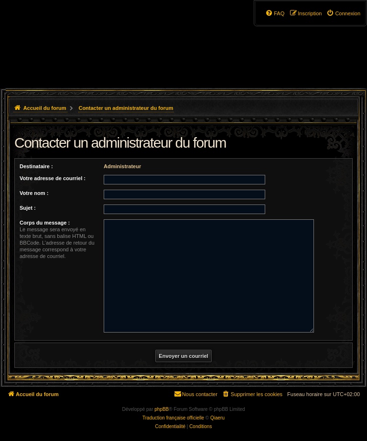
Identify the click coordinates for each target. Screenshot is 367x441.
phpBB (161, 409)
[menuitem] (343, 13)
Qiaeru (217, 417)
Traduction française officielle (173, 417)
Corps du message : (45, 223)
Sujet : (28, 208)
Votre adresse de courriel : (53, 178)
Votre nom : (34, 193)
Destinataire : (36, 166)
